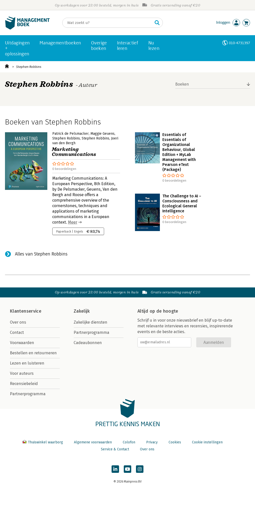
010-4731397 (239, 43)
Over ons (18, 322)
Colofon (129, 442)
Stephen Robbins (28, 67)
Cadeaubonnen (88, 342)
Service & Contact (115, 449)
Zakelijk (82, 311)
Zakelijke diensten (90, 322)
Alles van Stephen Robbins (41, 254)
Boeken (182, 84)
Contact (17, 332)
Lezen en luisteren (27, 363)
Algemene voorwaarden (93, 442)
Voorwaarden (22, 342)
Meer (72, 222)
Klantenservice (25, 311)
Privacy (152, 442)
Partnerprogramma (28, 393)
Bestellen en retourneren (33, 353)
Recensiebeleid (24, 383)
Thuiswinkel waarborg (43, 442)
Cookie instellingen (207, 442)
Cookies (175, 442)
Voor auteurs (22, 373)
